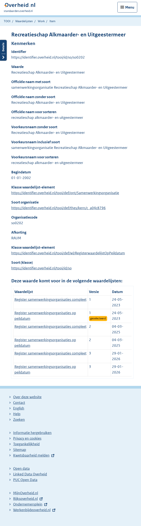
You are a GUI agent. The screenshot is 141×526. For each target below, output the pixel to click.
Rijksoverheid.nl (25, 498)
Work (41, 21)
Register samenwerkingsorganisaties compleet (50, 299)
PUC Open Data (25, 479)
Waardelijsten (24, 21)
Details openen (3, 50)
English (18, 408)
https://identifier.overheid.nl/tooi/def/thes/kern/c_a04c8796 (58, 208)
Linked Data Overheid (30, 474)
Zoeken (19, 419)
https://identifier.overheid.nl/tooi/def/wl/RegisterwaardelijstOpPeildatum (68, 253)
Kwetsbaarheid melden (31, 455)
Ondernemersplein (27, 504)
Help (16, 414)
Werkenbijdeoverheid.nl (32, 510)
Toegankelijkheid (26, 444)
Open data (21, 468)
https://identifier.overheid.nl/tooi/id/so (41, 268)
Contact (19, 402)
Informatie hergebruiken (32, 432)
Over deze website (27, 397)
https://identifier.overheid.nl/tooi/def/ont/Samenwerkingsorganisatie (65, 193)
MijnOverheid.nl (25, 493)
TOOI (7, 21)
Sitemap (19, 449)
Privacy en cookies (27, 438)
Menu (129, 7)
